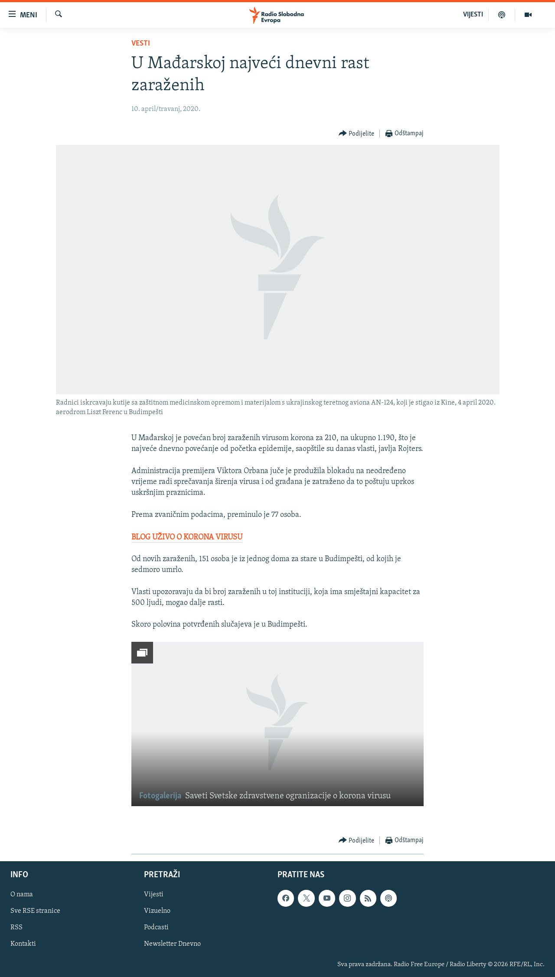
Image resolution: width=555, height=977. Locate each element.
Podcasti (156, 927)
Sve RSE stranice (35, 911)
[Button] (357, 134)
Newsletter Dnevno (172, 944)
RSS (16, 927)
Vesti (140, 43)
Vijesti (153, 894)
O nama (21, 894)
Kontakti (23, 944)
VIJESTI (473, 14)
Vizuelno (157, 911)
